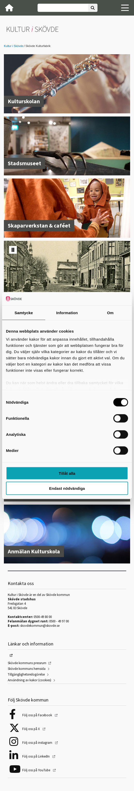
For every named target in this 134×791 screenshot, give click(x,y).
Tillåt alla (67, 473)
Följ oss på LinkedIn (36, 756)
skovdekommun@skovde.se (39, 625)
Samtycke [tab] (23, 312)
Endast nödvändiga (67, 488)
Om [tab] (110, 312)
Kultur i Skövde (13, 45)
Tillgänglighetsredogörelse (26, 674)
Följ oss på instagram (37, 742)
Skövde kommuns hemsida (27, 668)
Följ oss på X (31, 729)
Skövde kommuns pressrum (27, 663)
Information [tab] (67, 312)
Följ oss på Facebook (37, 715)
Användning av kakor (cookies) (29, 680)
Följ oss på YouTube (36, 770)
